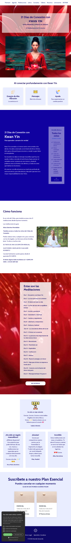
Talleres (43, 3)
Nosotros (50, 3)
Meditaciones (22, 3)
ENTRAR (65, 3)
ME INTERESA (56, 174)
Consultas (36, 3)
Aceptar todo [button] (7, 534)
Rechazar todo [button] (18, 534)
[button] (3, 526)
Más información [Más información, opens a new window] (6, 523)
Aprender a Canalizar (39, 536)
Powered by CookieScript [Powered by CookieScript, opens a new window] (13, 539)
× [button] (23, 512)
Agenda (14, 3)
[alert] (13, 526)
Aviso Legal (28, 536)
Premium (7, 3)
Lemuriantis (57, 3)
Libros (30, 3)
